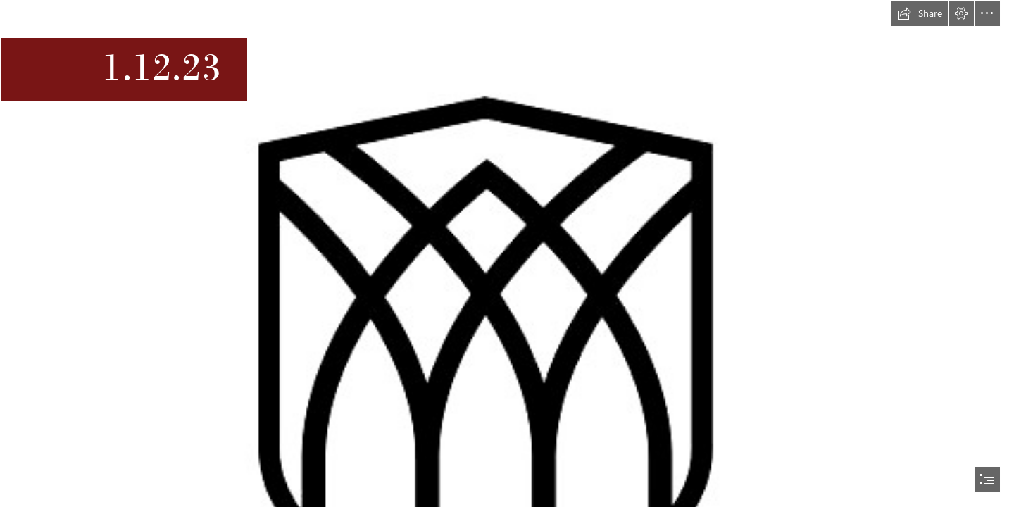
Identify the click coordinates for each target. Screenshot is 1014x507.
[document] (507, 253)
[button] (919, 13)
